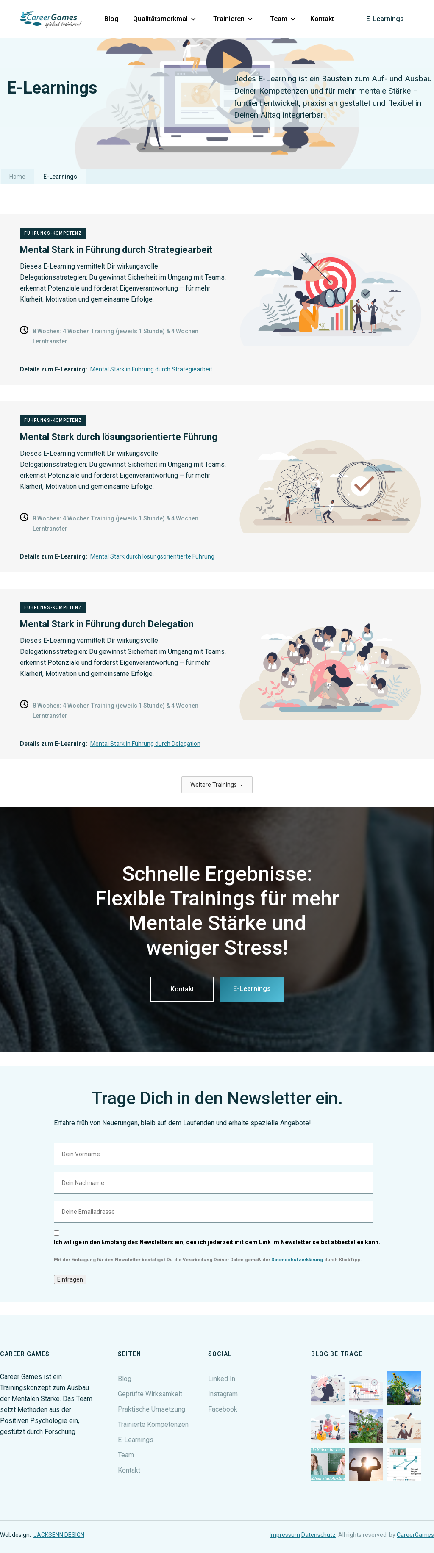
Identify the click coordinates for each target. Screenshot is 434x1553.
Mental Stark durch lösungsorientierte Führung (152, 556)
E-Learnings (385, 19)
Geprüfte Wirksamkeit (150, 1394)
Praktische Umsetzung (151, 1409)
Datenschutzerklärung (297, 1259)
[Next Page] (217, 784)
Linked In (221, 1379)
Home (17, 176)
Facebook (222, 1409)
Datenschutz (318, 1534)
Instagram (223, 1394)
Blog (124, 1379)
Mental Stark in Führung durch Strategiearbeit (151, 369)
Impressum (285, 1534)
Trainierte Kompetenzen (153, 1424)
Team (126, 1455)
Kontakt (182, 989)
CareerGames (415, 1534)
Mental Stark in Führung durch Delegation (145, 743)
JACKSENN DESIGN (58, 1534)
